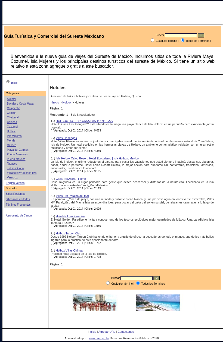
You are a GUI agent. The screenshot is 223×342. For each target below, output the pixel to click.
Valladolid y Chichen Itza (21, 172)
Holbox (11, 131)
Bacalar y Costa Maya (20, 103)
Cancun (11, 112)
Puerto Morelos (16, 159)
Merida (11, 140)
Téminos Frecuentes (18, 204)
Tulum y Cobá (15, 168)
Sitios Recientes (15, 193)
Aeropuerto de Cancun (19, 215)
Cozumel (12, 126)
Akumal (11, 99)
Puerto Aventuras (17, 154)
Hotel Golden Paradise (70, 216)
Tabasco (12, 163)
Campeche (13, 108)
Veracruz (12, 177)
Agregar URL (106, 331)
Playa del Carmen (17, 149)
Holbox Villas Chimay (69, 250)
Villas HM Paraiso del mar (72, 195)
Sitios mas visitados (18, 199)
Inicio (55, 102)
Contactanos (125, 331)
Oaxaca (11, 145)
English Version (15, 182)
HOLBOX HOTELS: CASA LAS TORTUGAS (84, 121)
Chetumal (12, 117)
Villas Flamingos (66, 138)
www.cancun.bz (99, 338)
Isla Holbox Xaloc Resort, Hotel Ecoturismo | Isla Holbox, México (97, 158)
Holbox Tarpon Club (68, 233)
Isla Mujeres (14, 135)
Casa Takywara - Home (71, 178)
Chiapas (12, 122)
